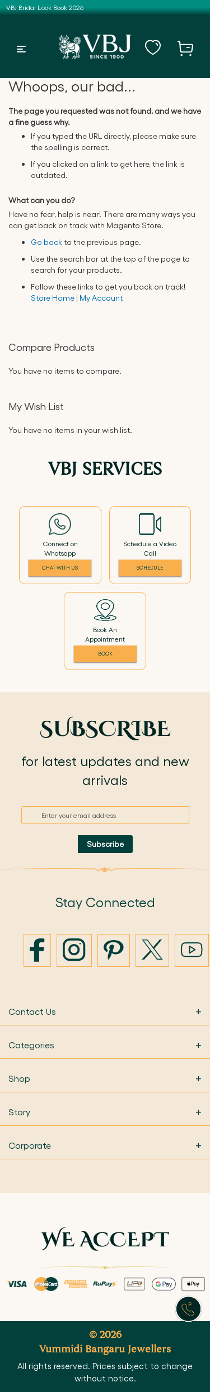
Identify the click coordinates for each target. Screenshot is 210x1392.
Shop (105, 1078)
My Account (101, 297)
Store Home (52, 297)
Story (105, 1111)
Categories (105, 1044)
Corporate (105, 1145)
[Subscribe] (105, 844)
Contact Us (105, 1011)
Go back (46, 242)
